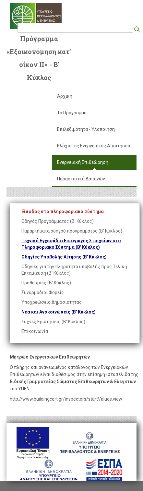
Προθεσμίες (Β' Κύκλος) (46, 282)
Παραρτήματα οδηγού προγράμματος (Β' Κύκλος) (71, 231)
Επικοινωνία (34, 331)
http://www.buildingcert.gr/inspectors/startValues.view (66, 399)
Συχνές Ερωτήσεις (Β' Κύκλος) (53, 321)
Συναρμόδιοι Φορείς (42, 292)
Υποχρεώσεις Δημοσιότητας (51, 302)
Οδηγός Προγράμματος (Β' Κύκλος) (57, 221)
